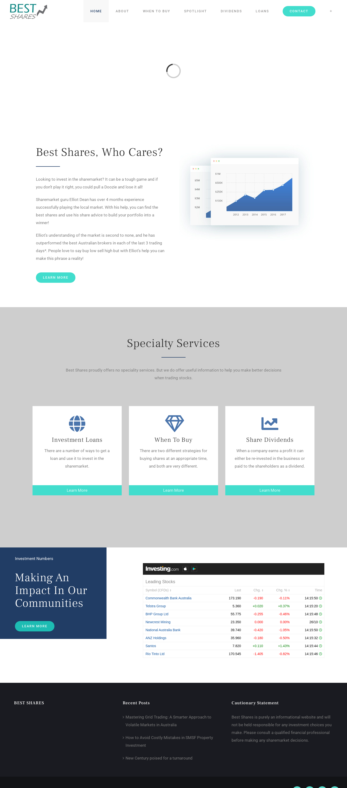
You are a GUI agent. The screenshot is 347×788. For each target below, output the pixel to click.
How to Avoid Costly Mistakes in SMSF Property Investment (169, 741)
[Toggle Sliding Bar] (331, 11)
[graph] (246, 145)
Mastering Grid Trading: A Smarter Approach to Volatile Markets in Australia (168, 721)
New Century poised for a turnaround (159, 758)
